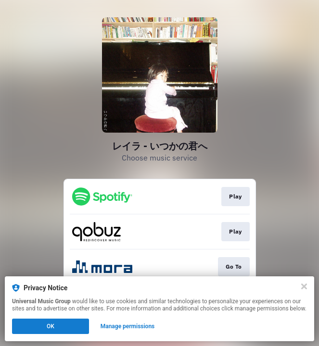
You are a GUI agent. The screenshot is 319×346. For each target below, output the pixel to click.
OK (50, 326)
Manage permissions (128, 326)
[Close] (304, 286)
